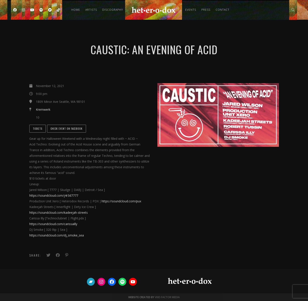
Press (205, 10)
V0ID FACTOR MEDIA (167, 297)
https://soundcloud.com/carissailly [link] (53, 224)
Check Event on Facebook (67, 128)
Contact (222, 10)
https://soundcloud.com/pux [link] (121, 201)
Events (190, 10)
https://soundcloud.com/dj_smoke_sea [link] (56, 235)
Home (75, 10)
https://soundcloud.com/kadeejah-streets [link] (58, 212)
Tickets (37, 128)
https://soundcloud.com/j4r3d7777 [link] (53, 195)
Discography (112, 10)
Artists (91, 10)
